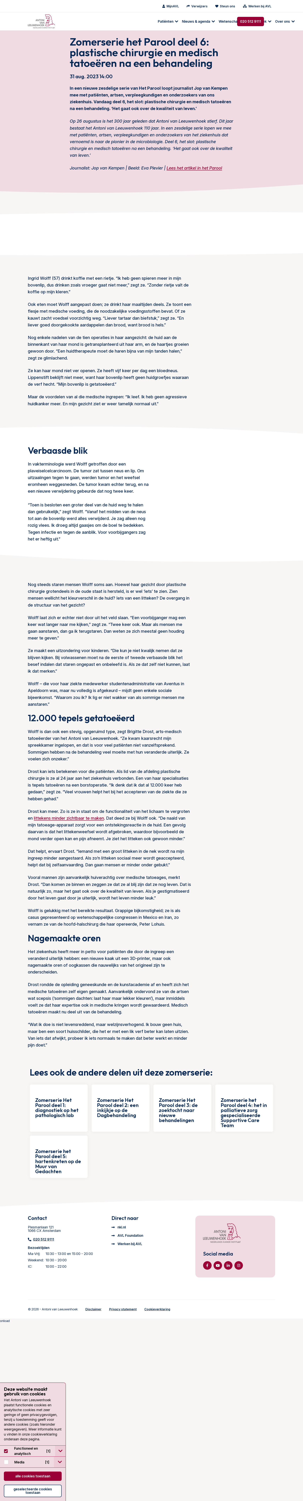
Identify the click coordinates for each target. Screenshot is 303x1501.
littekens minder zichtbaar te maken (69, 928)
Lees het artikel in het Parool (194, 178)
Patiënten (70, 21)
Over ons (187, 21)
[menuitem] (71, 21)
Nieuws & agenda (101, 21)
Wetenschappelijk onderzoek (147, 21)
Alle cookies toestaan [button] (32, 1476)
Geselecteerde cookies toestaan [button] (33, 1491)
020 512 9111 (250, 21)
